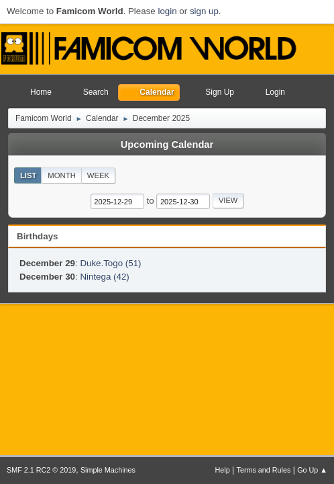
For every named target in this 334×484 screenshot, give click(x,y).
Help (222, 470)
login (167, 11)
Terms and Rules (264, 470)
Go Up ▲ (312, 470)
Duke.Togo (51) (110, 263)
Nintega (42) (104, 277)
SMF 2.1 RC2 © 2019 (41, 470)
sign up (204, 11)
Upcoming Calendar (167, 144)
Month (62, 175)
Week (98, 175)
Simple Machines (107, 470)
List (28, 175)
